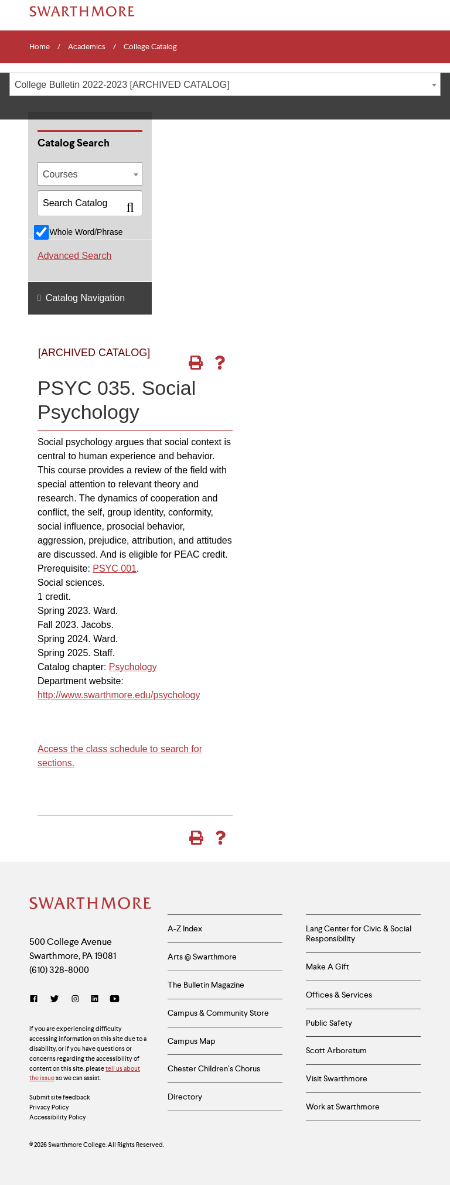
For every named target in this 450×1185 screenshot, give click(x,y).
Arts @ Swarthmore (202, 956)
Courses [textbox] (60, 174)
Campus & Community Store (218, 1013)
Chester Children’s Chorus (214, 1068)
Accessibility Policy (57, 1117)
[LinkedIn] (94, 999)
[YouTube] (114, 999)
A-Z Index (185, 928)
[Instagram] (75, 999)
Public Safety (329, 1022)
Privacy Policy (49, 1107)
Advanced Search (74, 256)
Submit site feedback (59, 1097)
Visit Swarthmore (336, 1078)
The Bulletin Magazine (206, 984)
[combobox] (225, 84)
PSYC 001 (115, 568)
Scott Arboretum (336, 1050)
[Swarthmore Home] (89, 904)
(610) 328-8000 (59, 970)
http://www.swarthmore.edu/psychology (119, 695)
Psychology (133, 667)
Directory (185, 1096)
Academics (86, 47)
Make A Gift (327, 966)
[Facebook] (36, 999)
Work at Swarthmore (343, 1106)
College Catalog (150, 47)
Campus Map (192, 1041)
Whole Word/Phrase (85, 232)
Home (39, 47)
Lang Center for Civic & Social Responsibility (358, 933)
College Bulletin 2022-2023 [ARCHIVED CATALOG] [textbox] (122, 85)
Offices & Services (339, 994)
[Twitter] (54, 999)
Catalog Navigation (85, 298)
